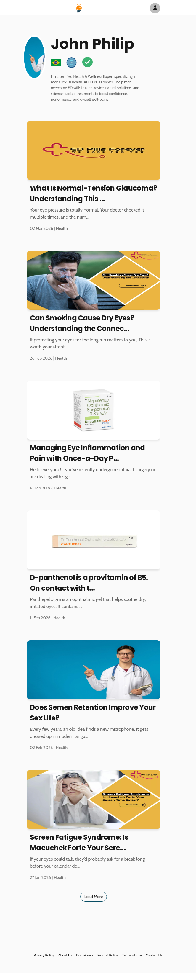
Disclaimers (84, 955)
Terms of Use (132, 955)
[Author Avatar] (155, 8)
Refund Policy (107, 955)
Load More (93, 896)
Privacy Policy (44, 955)
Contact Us (154, 955)
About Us (65, 955)
